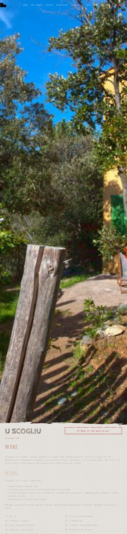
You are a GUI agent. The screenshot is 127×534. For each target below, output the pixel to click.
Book (88, 5)
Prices (49, 5)
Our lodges (36, 5)
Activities (62, 5)
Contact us (76, 5)
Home (25, 5)
